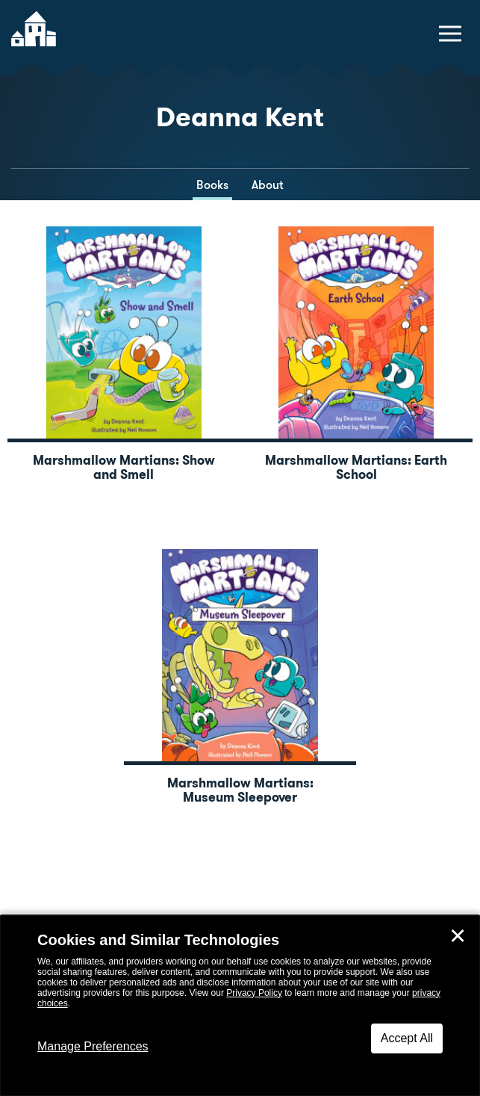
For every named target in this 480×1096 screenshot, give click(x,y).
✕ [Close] (458, 936)
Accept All (407, 1038)
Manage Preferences (93, 1046)
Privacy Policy (254, 993)
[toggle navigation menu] (450, 33)
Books (212, 184)
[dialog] (240, 1005)
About (268, 184)
